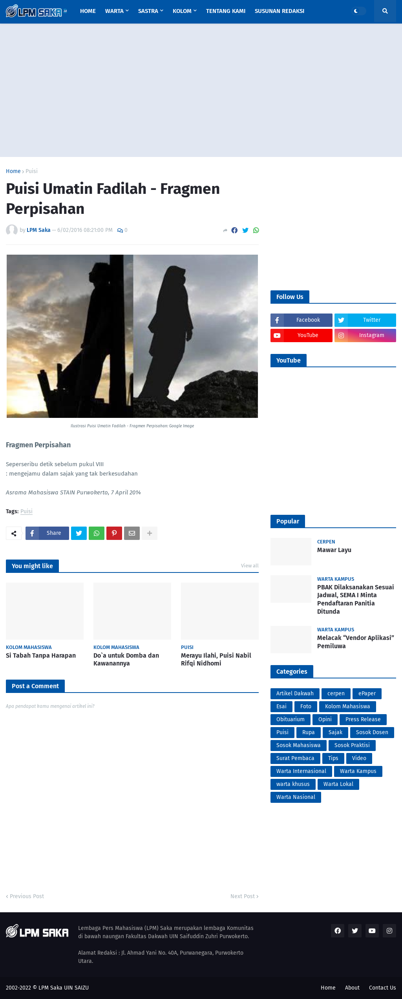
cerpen (336, 693)
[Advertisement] (201, 90)
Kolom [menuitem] (182, 11)
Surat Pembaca (295, 758)
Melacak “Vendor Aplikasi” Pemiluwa (355, 642)
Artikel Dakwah (295, 693)
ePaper (367, 693)
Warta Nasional (295, 797)
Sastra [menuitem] (148, 11)
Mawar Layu (334, 550)
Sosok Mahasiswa (298, 745)
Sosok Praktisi (352, 745)
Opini (325, 719)
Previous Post (27, 896)
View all (250, 566)
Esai (281, 706)
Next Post (242, 896)
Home (13, 171)
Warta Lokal (338, 784)
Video (359, 758)
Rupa (308, 732)
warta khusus (293, 784)
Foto (305, 706)
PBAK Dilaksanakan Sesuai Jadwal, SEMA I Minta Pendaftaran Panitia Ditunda (355, 599)
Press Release (363, 719)
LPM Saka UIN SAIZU (63, 987)
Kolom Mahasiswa (347, 706)
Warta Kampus (358, 771)
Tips (333, 758)
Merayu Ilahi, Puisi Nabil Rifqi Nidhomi (216, 659)
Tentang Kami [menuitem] (225, 11)
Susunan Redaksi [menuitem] (279, 11)
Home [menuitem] (88, 11)
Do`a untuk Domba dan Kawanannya (126, 659)
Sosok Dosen (372, 732)
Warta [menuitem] (114, 11)
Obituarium (290, 719)
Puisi (32, 171)
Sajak (335, 732)
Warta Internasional (301, 771)
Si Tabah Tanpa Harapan (41, 655)
